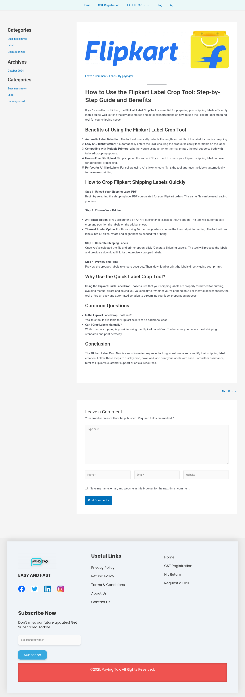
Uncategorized (17, 52)
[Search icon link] (167, 5)
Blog (156, 5)
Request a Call (176, 582)
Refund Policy (102, 576)
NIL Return (172, 574)
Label (11, 45)
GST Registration (109, 5)
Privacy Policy (103, 567)
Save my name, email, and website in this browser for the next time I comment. (140, 492)
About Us (99, 593)
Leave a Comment (96, 76)
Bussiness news (18, 39)
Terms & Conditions (108, 584)
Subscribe (32, 654)
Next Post (229, 391)
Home (89, 5)
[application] (146, 5)
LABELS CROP (137, 5)
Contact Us (100, 601)
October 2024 (16, 70)
